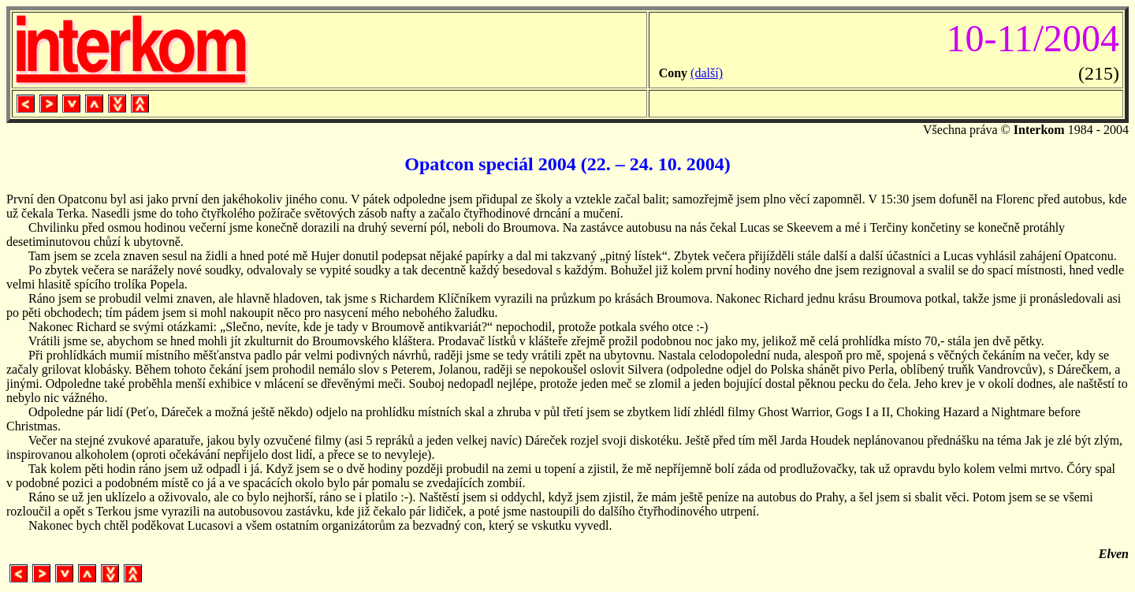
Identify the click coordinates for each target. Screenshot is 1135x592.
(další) (706, 73)
